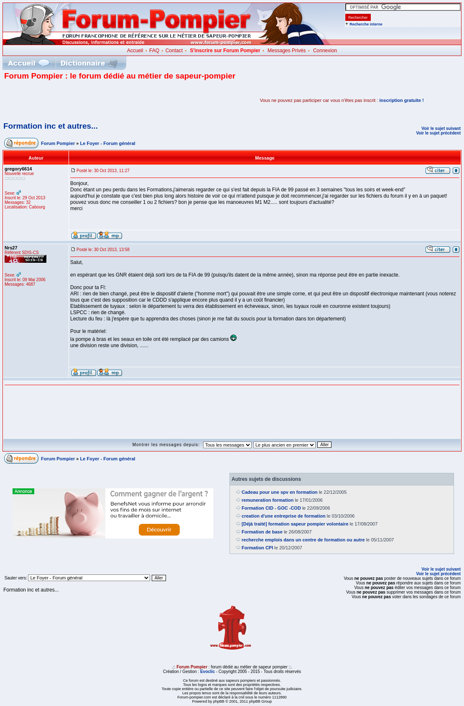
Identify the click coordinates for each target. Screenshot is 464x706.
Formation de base (262, 531)
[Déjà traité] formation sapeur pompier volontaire (295, 523)
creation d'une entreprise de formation (284, 515)
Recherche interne (365, 24)
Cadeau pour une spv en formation (280, 492)
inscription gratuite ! (402, 100)
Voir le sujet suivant (441, 128)
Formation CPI (257, 547)
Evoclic (207, 671)
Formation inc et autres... (50, 126)
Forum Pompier (58, 143)
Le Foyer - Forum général (107, 143)
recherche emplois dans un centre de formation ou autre (303, 539)
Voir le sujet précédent (438, 133)
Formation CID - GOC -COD (271, 507)
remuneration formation (267, 500)
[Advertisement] (102, 100)
